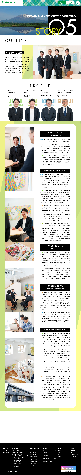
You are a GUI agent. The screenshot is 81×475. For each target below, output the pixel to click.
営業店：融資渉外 (33, 452)
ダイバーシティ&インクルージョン (63, 458)
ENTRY (62, 3)
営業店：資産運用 (33, 454)
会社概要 (59, 452)
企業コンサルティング (33, 463)
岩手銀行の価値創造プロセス (17, 452)
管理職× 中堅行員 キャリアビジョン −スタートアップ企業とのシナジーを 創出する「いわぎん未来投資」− (49, 460)
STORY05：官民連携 (16, 466)
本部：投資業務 (32, 465)
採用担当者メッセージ (6, 452)
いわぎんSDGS (60, 454)
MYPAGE (70, 3)
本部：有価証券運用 (33, 459)
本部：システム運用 (33, 456)
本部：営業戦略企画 (33, 458)
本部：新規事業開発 (33, 461)
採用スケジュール (75, 454)
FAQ (71, 458)
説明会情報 (74, 456)
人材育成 (59, 456)
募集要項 (72, 452)
